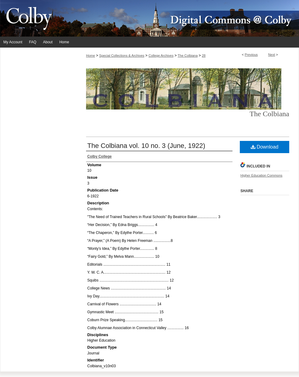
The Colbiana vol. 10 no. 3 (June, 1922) (146, 145)
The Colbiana (187, 55)
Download (265, 146)
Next (271, 54)
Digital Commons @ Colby (186, 18)
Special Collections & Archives (121, 55)
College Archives (161, 55)
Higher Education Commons (261, 175)
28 (204, 55)
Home (90, 55)
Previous (251, 54)
